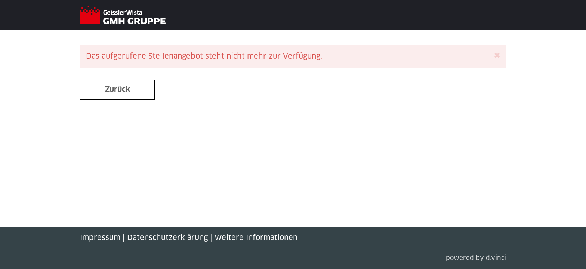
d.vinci (496, 258)
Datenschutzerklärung (167, 238)
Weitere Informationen (256, 238)
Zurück (117, 89)
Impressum (100, 238)
